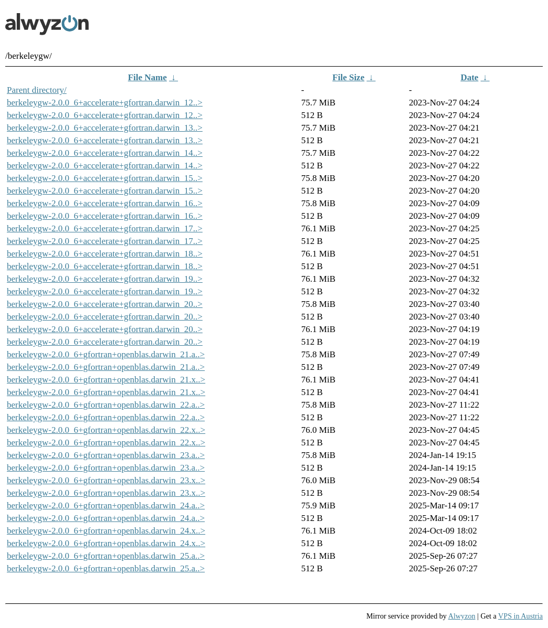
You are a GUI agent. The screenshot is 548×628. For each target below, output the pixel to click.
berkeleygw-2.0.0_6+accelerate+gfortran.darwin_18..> (105, 254)
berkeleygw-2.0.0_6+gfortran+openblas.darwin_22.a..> (106, 405)
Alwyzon (462, 616)
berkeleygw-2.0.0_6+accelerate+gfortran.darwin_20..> (105, 304)
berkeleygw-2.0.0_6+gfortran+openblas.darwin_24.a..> (106, 505)
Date (469, 77)
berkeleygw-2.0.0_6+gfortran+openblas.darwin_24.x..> (106, 531)
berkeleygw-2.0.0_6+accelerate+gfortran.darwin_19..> (105, 279)
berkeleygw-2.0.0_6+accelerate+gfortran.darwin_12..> (105, 103)
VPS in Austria (520, 616)
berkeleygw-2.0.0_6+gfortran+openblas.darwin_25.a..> (106, 556)
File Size (348, 77)
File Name (147, 77)
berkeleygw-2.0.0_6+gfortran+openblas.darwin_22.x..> (106, 430)
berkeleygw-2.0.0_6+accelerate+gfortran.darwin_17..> (105, 228)
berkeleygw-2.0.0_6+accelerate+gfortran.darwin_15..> (105, 178)
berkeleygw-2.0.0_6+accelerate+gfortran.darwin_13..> (105, 128)
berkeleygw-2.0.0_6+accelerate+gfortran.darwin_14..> (105, 153)
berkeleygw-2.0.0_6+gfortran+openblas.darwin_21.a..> (106, 354)
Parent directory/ (37, 90)
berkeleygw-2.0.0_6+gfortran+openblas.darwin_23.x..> (106, 480)
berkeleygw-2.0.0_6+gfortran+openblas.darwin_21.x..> (106, 380)
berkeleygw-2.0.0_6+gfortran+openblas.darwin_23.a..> (106, 455)
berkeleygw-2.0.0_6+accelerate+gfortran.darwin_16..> (105, 203)
